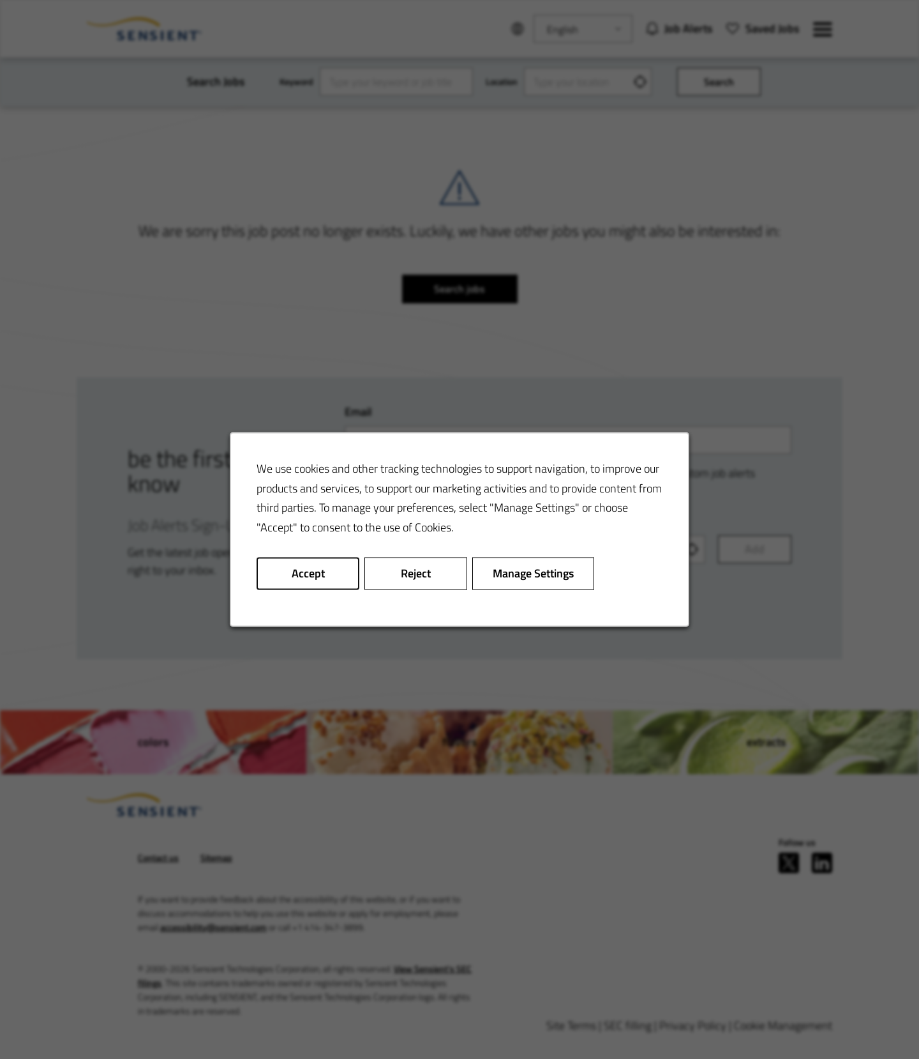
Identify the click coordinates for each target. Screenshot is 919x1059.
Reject (416, 573)
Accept (308, 573)
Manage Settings (533, 573)
